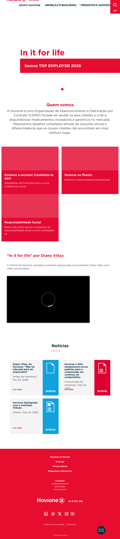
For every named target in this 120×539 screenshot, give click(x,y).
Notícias (50, 4)
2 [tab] (62, 89)
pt (115, 10)
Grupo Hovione (29, 9)
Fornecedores (60, 466)
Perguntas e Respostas (60, 471)
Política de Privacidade (54, 524)
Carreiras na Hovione (88, 4)
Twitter (60, 514)
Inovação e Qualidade (61, 9)
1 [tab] (57, 89)
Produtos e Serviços (96, 9)
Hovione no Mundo (66, 4)
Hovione (23, 4)
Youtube (72, 514)
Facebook (53, 514)
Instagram (67, 514)
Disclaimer (71, 524)
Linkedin (46, 514)
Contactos (106, 4)
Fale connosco (101, 530)
